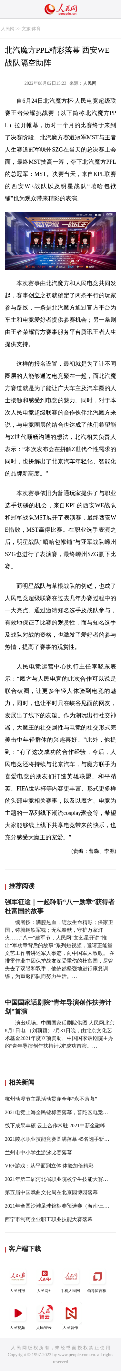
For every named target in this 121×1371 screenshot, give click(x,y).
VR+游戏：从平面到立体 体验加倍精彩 (49, 1165)
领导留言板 (97, 1279)
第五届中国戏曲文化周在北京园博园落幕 (51, 1192)
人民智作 (71, 1316)
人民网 (8, 28)
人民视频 (18, 1316)
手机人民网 (71, 1279)
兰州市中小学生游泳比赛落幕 (38, 1152)
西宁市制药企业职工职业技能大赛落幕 (49, 1219)
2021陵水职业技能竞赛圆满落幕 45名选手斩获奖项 (62, 1139)
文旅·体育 (31, 28)
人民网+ (44, 1279)
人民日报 (18, 1279)
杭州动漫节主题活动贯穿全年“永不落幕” (51, 1099)
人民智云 (44, 1316)
